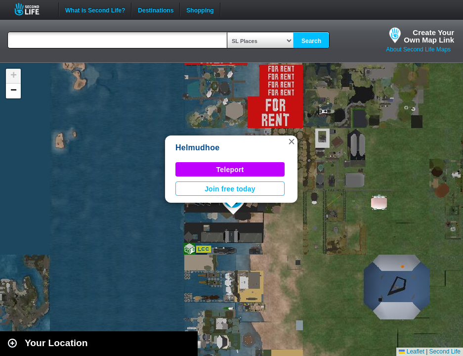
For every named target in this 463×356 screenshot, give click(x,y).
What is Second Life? (95, 9)
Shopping (199, 9)
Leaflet (411, 351)
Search (311, 41)
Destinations (155, 9)
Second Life (32, 9)
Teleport (230, 170)
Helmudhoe (197, 147)
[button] (291, 141)
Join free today (230, 189)
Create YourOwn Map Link (429, 36)
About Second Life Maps (418, 49)
